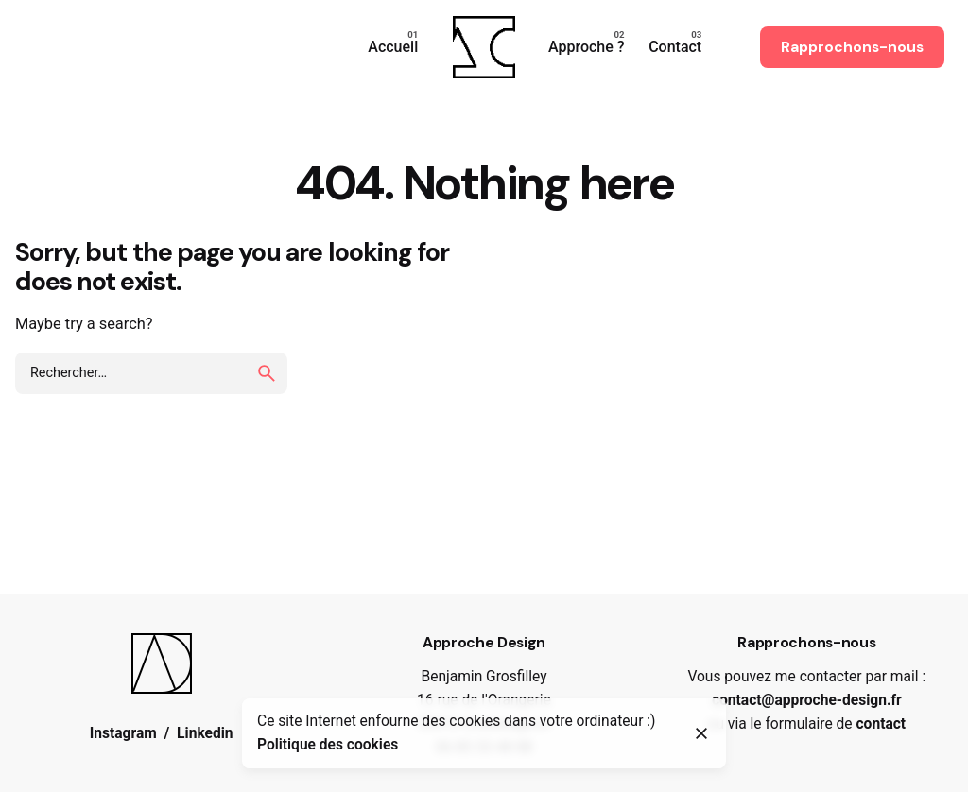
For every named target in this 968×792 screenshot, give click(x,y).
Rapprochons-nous (852, 47)
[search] (266, 373)
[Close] (701, 733)
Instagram (123, 733)
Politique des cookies (327, 744)
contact (881, 723)
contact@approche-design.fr (807, 700)
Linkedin (205, 733)
